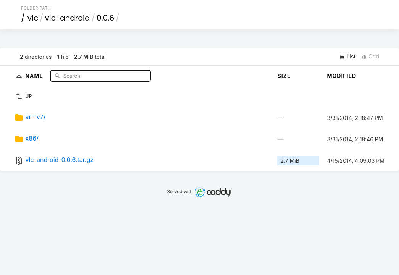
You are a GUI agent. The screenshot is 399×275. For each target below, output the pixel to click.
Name (35, 75)
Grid (370, 56)
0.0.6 (105, 18)
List (347, 56)
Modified (341, 76)
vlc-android (67, 18)
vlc (32, 18)
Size (284, 76)
